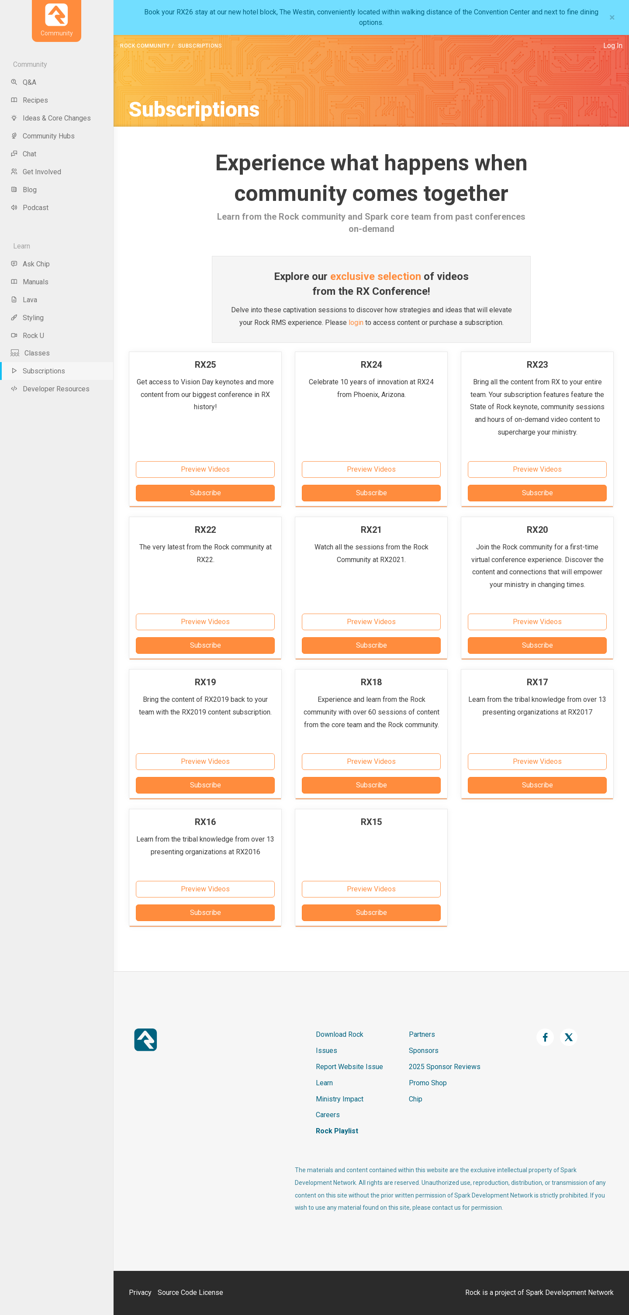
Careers (328, 1115)
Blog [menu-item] (23, 190)
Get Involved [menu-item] (35, 172)
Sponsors (424, 1050)
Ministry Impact (339, 1099)
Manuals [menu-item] (29, 282)
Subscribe (205, 493)
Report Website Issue (349, 1067)
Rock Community (144, 46)
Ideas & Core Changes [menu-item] (50, 118)
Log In (612, 45)
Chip (415, 1099)
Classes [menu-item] (30, 353)
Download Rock (339, 1034)
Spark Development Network (570, 1292)
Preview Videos (205, 469)
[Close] (612, 17)
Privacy (140, 1292)
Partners (422, 1034)
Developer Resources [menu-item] (50, 389)
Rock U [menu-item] (27, 335)
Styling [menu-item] (27, 318)
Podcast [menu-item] (29, 208)
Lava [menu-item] (23, 300)
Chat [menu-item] (23, 154)
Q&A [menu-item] (23, 82)
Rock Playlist (337, 1131)
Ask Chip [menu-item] (30, 264)
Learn (324, 1083)
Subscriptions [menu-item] (37, 371)
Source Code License (190, 1292)
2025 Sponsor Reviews (444, 1067)
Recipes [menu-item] (29, 100)
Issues (326, 1050)
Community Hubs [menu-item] (42, 136)
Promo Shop (428, 1083)
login (356, 322)
